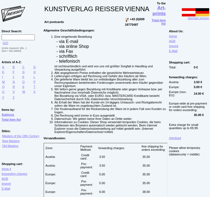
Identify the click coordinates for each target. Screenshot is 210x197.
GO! (5, 43)
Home (173, 36)
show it (6, 168)
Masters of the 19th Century (20, 136)
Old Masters (10, 145)
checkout (175, 138)
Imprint (6, 183)
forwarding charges (14, 173)
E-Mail (6, 188)
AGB (5, 178)
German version (195, 17)
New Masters (11, 141)
